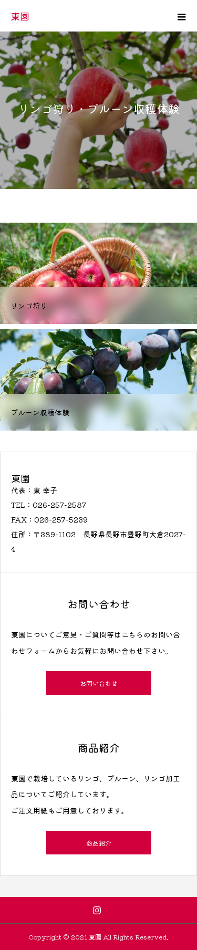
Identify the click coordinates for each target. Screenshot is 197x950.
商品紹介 (98, 842)
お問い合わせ (99, 682)
